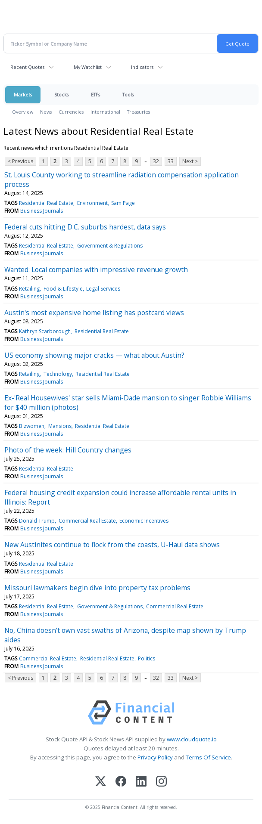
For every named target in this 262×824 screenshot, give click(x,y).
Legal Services (103, 288)
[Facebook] (121, 782)
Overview (22, 111)
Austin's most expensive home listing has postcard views (94, 312)
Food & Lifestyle (63, 288)
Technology (58, 374)
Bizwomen (31, 426)
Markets (23, 94)
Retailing (29, 288)
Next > (190, 161)
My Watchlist (88, 67)
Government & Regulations (110, 245)
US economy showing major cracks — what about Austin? (94, 355)
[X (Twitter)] (100, 782)
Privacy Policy (155, 757)
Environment (92, 203)
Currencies (71, 111)
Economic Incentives (143, 520)
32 (156, 161)
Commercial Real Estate (87, 520)
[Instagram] (161, 782)
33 (171, 161)
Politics (146, 658)
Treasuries (138, 111)
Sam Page (123, 203)
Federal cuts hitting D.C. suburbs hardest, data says (85, 227)
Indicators (142, 67)
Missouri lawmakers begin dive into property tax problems (97, 587)
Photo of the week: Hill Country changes (67, 450)
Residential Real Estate (46, 203)
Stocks (61, 94)
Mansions (60, 426)
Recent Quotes (27, 67)
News (46, 111)
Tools (128, 94)
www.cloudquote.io (192, 739)
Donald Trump (37, 520)
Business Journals (41, 210)
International (105, 111)
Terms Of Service (208, 757)
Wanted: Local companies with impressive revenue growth (96, 269)
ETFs (95, 94)
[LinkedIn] (141, 782)
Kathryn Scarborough (45, 331)
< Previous (20, 161)
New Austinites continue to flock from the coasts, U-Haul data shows (112, 544)
